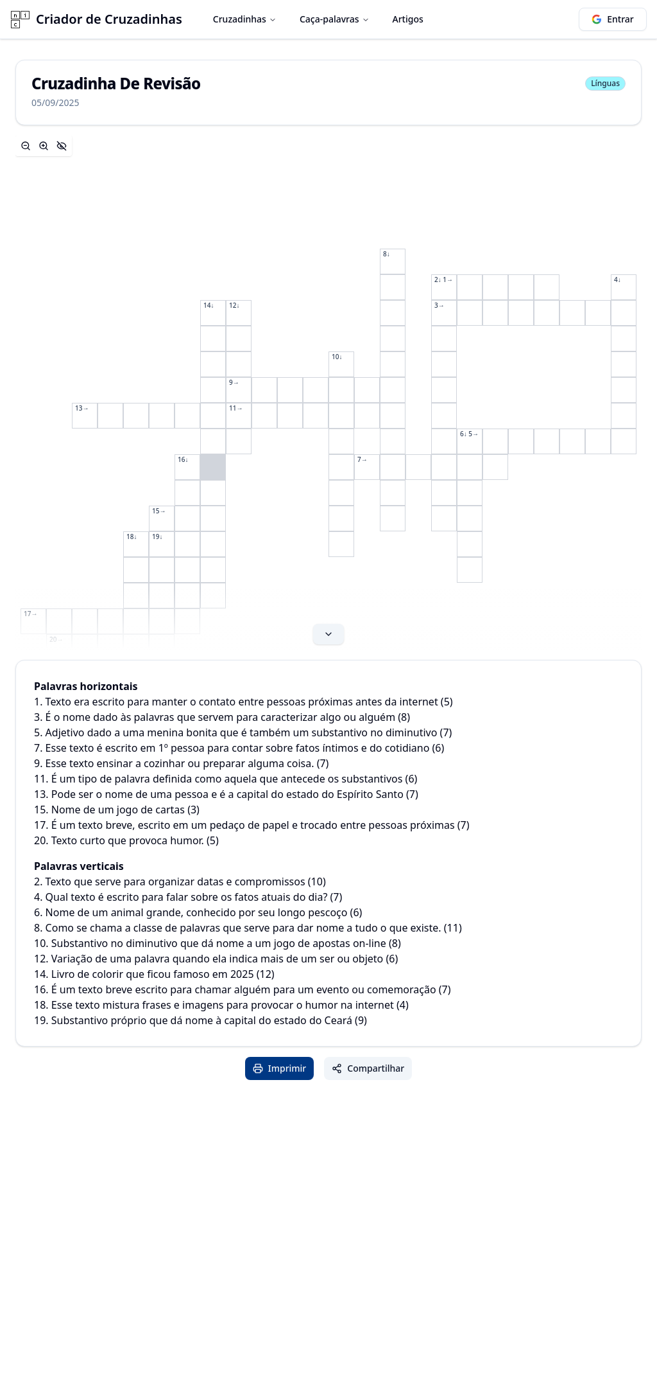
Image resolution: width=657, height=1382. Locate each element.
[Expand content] (328, 393)
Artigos (408, 19)
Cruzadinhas (245, 19)
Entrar (613, 19)
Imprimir (280, 1068)
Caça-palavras (335, 19)
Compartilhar (368, 1068)
